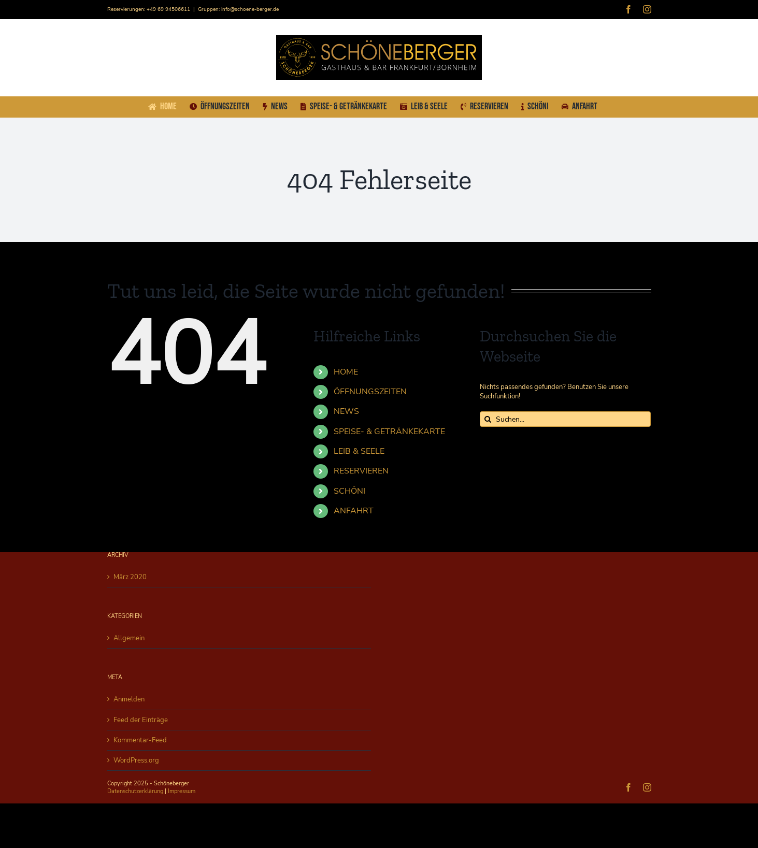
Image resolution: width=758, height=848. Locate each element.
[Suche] (487, 419)
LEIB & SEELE (359, 451)
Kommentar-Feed (140, 740)
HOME (346, 372)
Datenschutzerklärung (135, 791)
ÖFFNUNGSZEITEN (370, 391)
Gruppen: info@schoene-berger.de (238, 9)
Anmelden (129, 699)
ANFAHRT (354, 510)
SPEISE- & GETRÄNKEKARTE (389, 431)
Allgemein (129, 638)
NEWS (346, 411)
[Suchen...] (565, 419)
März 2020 (130, 577)
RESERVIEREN (361, 471)
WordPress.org (136, 760)
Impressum (181, 791)
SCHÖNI (349, 491)
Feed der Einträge (140, 720)
